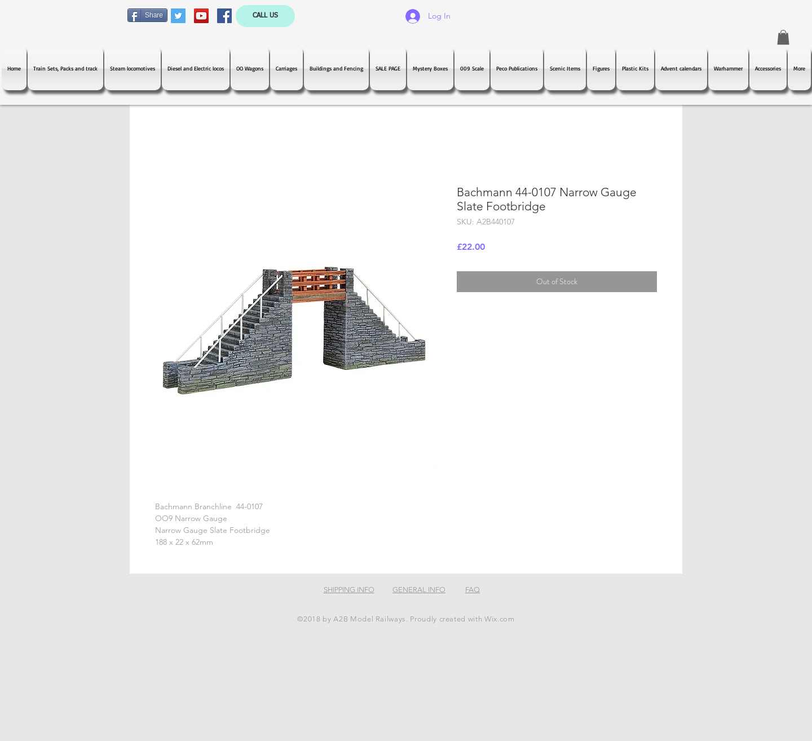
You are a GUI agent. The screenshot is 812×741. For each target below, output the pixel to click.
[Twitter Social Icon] (178, 15)
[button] (783, 37)
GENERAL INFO (418, 589)
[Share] (147, 15)
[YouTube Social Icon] (201, 15)
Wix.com (499, 619)
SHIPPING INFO (349, 589)
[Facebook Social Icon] (224, 15)
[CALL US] (265, 16)
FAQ (472, 589)
